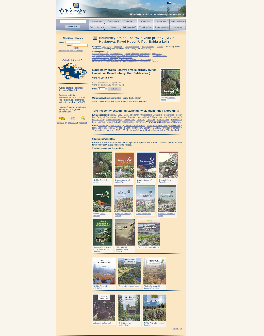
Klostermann (166, 122)
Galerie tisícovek (97, 27)
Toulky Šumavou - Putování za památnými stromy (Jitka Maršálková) (129, 57)
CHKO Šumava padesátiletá (125, 324)
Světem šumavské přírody (148, 247)
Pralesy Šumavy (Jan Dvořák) (137, 54)
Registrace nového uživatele (69, 51)
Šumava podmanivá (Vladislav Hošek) (107, 54)
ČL (62, 72)
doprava (60, 123)
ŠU (64, 76)
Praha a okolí (163, 119)
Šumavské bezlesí (143, 214)
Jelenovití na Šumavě (102, 323)
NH (69, 77)
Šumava (101, 122)
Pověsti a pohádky (171, 128)
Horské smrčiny (99, 215)
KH (62, 67)
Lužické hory (98, 119)
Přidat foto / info (145, 27)
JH (70, 65)
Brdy (120, 115)
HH (82, 74)
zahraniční (140, 122)
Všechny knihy (173, 130)
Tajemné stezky (115, 125)
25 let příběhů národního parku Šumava (122, 249)
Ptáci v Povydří (165, 181)
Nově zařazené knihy (155, 130)
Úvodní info (97, 21)
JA (81, 76)
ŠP (67, 74)
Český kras (169, 115)
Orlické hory (129, 119)
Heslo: (70, 45)
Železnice (148, 128)
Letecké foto (174, 125)
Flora (120, 128)
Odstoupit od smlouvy (178, 21)
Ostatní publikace (132, 47)
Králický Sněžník (149, 117)
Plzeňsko (141, 119)
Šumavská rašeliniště (122, 181)
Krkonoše (163, 117)
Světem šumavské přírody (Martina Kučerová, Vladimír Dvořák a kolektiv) (121, 60)
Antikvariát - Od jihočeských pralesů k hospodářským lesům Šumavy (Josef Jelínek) (127, 55)
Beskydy (112, 115)
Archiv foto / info (162, 27)
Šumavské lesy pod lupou (129, 286)
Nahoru (176, 328)
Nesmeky (178, 27)
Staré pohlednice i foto (157, 125)
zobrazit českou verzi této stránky (169, 3)
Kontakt (129, 21)
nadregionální (128, 122)
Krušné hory (174, 117)
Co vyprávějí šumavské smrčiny (152, 287)
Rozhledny (137, 128)
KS (77, 70)
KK (74, 65)
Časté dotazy (113, 21)
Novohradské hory (114, 119)
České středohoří (131, 115)
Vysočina (111, 122)
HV (75, 72)
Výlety (113, 27)
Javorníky (111, 117)
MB (84, 72)
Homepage (106, 47)
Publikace (145, 21)
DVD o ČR (120, 130)
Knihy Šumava (148, 47)
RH (79, 68)
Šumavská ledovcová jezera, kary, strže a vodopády (102, 249)
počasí (82, 123)
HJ (81, 71)
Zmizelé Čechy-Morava (134, 125)
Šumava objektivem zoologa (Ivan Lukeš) (139, 62)
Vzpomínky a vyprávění (102, 130)
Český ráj (101, 117)
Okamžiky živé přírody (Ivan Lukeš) (106, 62)
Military (158, 128)
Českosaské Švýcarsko (151, 115)
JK (68, 67)
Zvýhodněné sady (135, 130)
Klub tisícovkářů (129, 27)
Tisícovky (102, 125)
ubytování (72, 123)
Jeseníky (122, 117)
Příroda (160, 47)
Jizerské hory (134, 117)
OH (75, 67)
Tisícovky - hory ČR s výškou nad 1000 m (121, 8)
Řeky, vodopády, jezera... (103, 128)
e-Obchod (161, 21)
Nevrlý (176, 122)
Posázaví (151, 119)
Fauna (127, 128)
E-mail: (62, 42)
